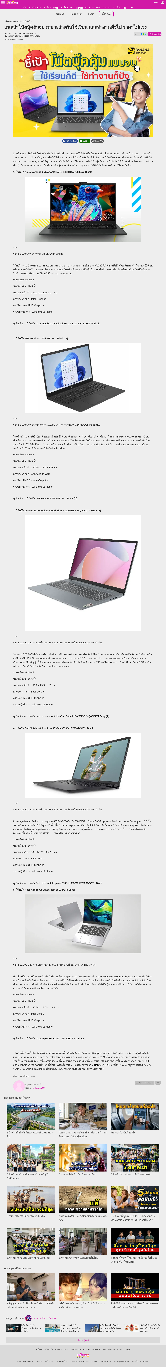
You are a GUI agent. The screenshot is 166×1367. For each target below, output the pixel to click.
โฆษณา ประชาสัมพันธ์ (21, 21)
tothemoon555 (17, 40)
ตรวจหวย (89, 7)
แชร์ (140, 34)
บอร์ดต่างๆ (76, 14)
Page (125, 8)
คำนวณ (106, 7)
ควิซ (98, 7)
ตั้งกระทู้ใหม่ (83, 1340)
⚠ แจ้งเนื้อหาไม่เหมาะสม (145, 1083)
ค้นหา (91, 14)
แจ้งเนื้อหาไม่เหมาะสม (140, 1362)
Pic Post (79, 8)
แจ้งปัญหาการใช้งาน (121, 1362)
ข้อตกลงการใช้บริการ (25, 1362)
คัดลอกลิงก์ (155, 34)
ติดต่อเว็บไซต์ (106, 1362)
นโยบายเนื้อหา (62, 1362)
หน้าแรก (26, 7)
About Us (94, 1362)
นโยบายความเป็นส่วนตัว (45, 1362)
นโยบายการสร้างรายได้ (80, 1362)
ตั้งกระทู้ (106, 14)
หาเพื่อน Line (66, 7)
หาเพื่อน (47, 7)
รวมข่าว (59, 14)
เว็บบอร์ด (36, 7)
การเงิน (116, 7)
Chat (55, 8)
